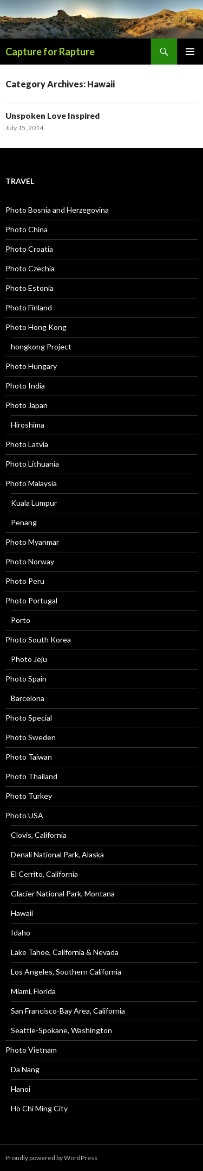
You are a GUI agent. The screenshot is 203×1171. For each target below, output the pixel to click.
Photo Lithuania (32, 463)
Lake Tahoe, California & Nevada (65, 952)
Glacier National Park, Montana (63, 893)
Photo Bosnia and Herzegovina (57, 209)
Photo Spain (26, 678)
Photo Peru (24, 581)
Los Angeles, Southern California (66, 971)
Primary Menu (190, 52)
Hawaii (22, 913)
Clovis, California (39, 834)
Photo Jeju (29, 659)
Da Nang (25, 1069)
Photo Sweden (30, 737)
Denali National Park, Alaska (57, 854)
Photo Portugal (31, 600)
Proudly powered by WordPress (51, 1158)
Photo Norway (29, 561)
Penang (24, 522)
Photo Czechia (30, 268)
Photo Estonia (29, 287)
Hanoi (20, 1088)
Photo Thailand (31, 776)
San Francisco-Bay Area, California (68, 1010)
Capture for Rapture (50, 52)
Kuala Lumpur (34, 502)
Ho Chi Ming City (39, 1108)
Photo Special (28, 717)
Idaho (20, 932)
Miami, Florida (33, 991)
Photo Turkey (28, 795)
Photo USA (24, 815)
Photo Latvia (26, 444)
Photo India (25, 385)
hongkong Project (41, 346)
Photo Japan (26, 405)
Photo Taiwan (28, 756)
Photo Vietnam (31, 1049)
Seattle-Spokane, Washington (61, 1030)
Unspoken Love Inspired (52, 115)
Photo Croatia (29, 248)
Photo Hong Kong (36, 327)
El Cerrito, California (44, 874)
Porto (20, 620)
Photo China (26, 229)
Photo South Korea (38, 639)
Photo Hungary (31, 366)
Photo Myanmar (32, 541)
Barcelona (27, 698)
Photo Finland (28, 307)
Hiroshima (27, 424)
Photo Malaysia (31, 483)
